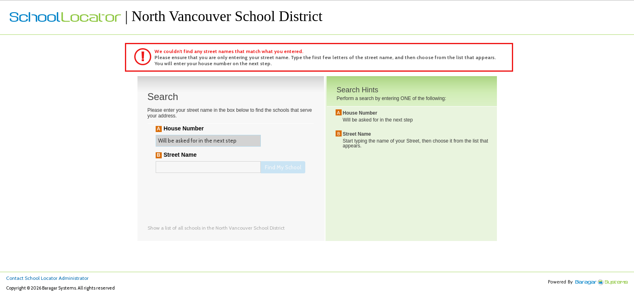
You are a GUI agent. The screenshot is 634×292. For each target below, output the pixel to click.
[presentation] (217, 195)
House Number (184, 128)
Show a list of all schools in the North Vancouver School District (216, 228)
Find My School (283, 167)
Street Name (180, 155)
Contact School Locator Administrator (47, 278)
